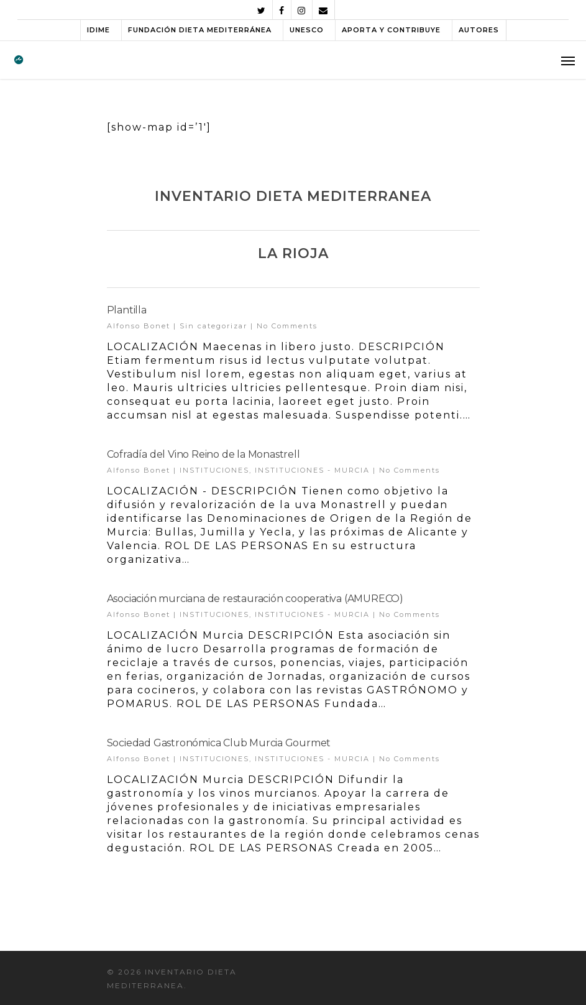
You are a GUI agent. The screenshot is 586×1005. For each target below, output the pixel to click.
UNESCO (307, 29)
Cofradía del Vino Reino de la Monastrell (203, 454)
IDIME (98, 29)
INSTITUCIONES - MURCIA (312, 470)
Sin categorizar (213, 326)
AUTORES (479, 29)
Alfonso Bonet (138, 326)
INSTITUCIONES (214, 470)
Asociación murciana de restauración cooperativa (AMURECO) (255, 598)
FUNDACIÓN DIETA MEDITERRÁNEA (200, 29)
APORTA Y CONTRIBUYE (391, 29)
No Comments (287, 326)
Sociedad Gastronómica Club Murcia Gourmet (219, 743)
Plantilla (127, 310)
